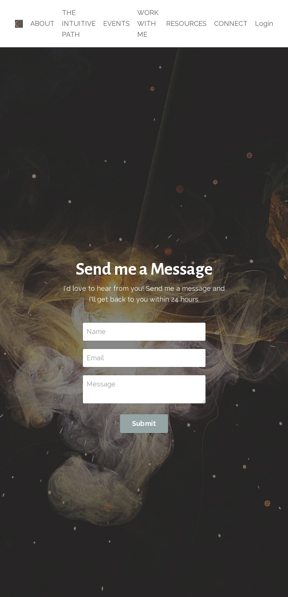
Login (264, 23)
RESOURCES (186, 23)
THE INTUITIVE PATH (79, 23)
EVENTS (116, 23)
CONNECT (231, 23)
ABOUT (42, 23)
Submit (144, 423)
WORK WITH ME (148, 23)
